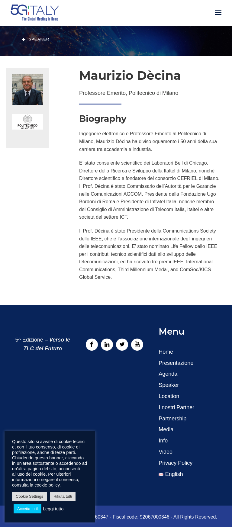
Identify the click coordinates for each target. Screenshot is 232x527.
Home (166, 352)
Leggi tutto (53, 508)
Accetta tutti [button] (27, 508)
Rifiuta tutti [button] (62, 496)
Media (166, 429)
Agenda (168, 374)
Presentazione (176, 363)
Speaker (169, 385)
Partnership (172, 419)
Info (163, 441)
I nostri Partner (176, 407)
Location (169, 396)
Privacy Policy (175, 463)
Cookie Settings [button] (29, 496)
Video (165, 452)
